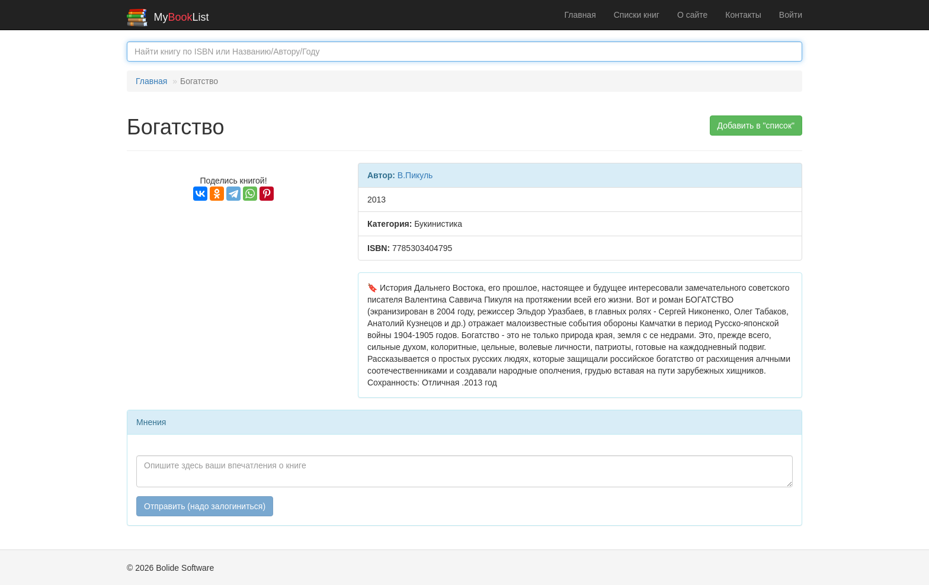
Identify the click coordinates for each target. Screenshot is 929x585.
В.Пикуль (415, 175)
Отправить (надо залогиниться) (204, 506)
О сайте (692, 15)
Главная (579, 15)
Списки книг (636, 15)
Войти (790, 15)
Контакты (743, 15)
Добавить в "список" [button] (756, 125)
